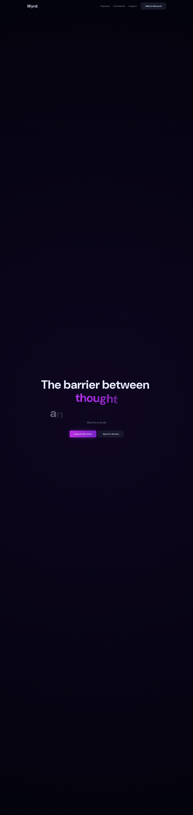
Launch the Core (83, 435)
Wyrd (32, 6)
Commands (119, 6)
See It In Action (111, 435)
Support (133, 6)
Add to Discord (153, 6)
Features (105, 6)
